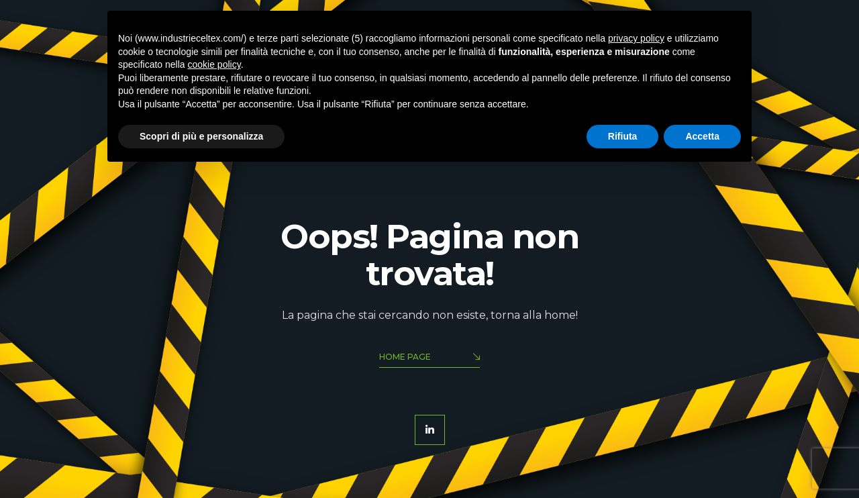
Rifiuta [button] (623, 136)
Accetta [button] (702, 136)
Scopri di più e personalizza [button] (201, 136)
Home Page (429, 358)
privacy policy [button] (636, 38)
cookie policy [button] (214, 64)
